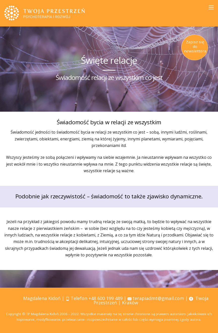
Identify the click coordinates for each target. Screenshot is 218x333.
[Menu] (211, 7)
